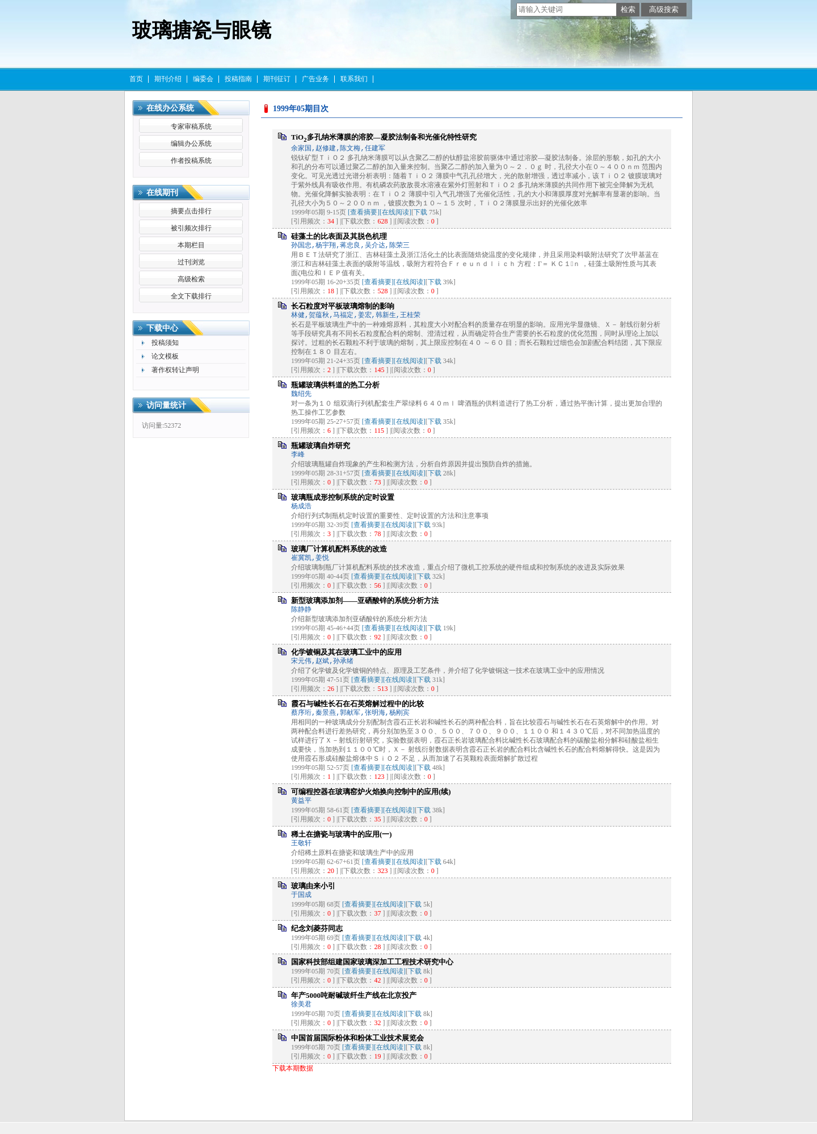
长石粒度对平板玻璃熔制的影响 (342, 306)
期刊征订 (276, 79)
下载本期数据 (292, 1068)
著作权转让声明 (175, 370)
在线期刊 (162, 192)
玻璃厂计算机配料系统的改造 (339, 549)
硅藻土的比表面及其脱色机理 (339, 236)
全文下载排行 (191, 296)
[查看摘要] (364, 212)
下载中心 (162, 328)
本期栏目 (191, 245)
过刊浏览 (191, 262)
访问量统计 (166, 405)
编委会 (203, 79)
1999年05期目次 (301, 108)
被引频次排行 (191, 228)
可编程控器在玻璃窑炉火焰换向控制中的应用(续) (371, 791)
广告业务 (315, 79)
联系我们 (354, 79)
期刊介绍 (168, 79)
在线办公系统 (170, 108)
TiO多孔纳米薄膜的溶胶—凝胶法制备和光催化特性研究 (384, 137)
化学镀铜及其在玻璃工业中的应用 (346, 652)
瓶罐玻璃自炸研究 (320, 445)
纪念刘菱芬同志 (317, 928)
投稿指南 (238, 79)
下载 (420, 212)
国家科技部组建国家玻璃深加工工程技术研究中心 (372, 962)
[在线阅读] (395, 212)
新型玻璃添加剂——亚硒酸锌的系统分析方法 (365, 600)
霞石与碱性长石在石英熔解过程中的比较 (357, 703)
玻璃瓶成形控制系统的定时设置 (342, 497)
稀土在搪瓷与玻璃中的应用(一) (341, 834)
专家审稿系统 (191, 126)
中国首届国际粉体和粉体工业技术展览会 (357, 1038)
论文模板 (165, 356)
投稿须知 (165, 343)
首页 (136, 79)
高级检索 (191, 279)
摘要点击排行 (191, 211)
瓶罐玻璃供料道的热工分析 (335, 385)
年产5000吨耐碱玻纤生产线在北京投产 (353, 995)
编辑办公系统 (191, 143)
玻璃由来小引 (313, 886)
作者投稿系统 (191, 161)
